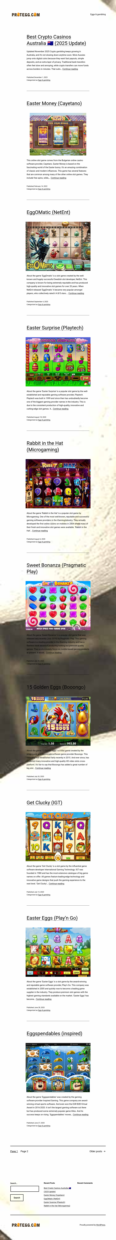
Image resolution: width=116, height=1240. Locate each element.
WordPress (100, 1225)
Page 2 (24, 1151)
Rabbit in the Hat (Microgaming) (57, 1206)
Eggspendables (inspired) (54, 1033)
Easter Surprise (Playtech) (55, 328)
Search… (13, 1183)
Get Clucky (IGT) (44, 803)
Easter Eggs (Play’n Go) (52, 918)
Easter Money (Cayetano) (54, 103)
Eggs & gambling (98, 14)
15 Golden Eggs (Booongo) (56, 687)
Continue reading (70, 69)
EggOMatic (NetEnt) (48, 212)
